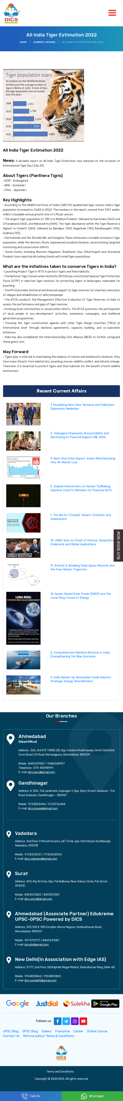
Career (78, 1031)
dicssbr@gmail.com (36, 944)
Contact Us (11, 1036)
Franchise (62, 1031)
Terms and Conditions (60, 1071)
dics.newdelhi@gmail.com (40, 980)
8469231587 (36, 763)
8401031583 (33, 894)
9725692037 (33, 854)
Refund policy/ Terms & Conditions (48, 1036)
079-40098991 (43, 768)
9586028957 (56, 763)
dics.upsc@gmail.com (41, 772)
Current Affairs (44, 42)
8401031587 (51, 894)
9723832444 (36, 804)
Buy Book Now (118, 545)
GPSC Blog (30, 1031)
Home (23, 42)
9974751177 (32, 940)
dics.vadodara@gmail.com (40, 858)
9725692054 (53, 854)
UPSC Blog (11, 1031)
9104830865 (52, 976)
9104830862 (33, 976)
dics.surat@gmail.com (38, 899)
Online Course (97, 1031)
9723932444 (56, 804)
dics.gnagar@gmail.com (43, 808)
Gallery (47, 1031)
